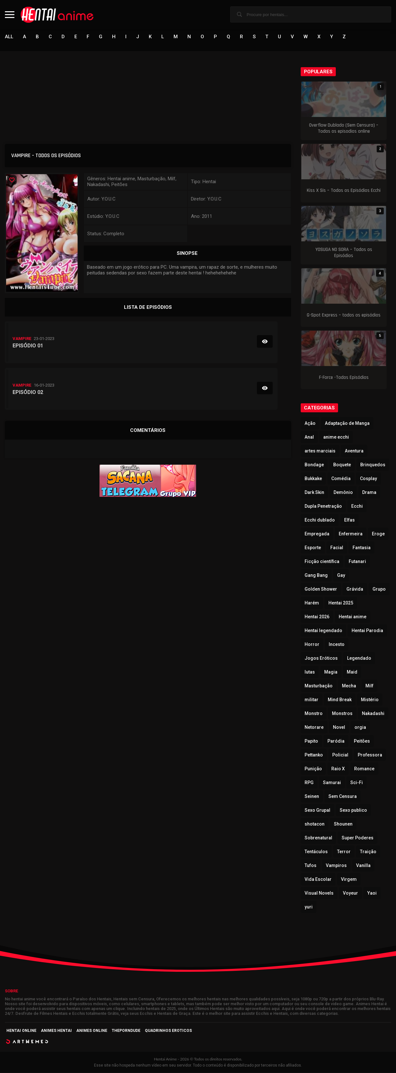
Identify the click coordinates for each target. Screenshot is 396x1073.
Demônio (343, 493)
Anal (309, 437)
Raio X (338, 769)
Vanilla (363, 866)
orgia (360, 727)
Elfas (349, 520)
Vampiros (336, 866)
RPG (309, 783)
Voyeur (350, 893)
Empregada (317, 534)
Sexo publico (353, 810)
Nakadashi (373, 714)
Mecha (349, 686)
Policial (340, 755)
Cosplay (368, 479)
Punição (313, 769)
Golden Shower (321, 589)
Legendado (359, 658)
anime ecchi (336, 437)
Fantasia (362, 548)
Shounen (343, 824)
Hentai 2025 (340, 603)
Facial (336, 548)
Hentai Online (21, 1031)
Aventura (354, 451)
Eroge (378, 534)
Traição (368, 852)
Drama (369, 493)
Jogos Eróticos (321, 658)
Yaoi (372, 893)
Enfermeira (351, 534)
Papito (311, 741)
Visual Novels (319, 893)
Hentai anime (352, 617)
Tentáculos (316, 852)
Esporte (313, 548)
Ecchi (357, 506)
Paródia (335, 741)
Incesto (336, 645)
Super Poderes (357, 838)
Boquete (342, 465)
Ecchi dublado (320, 520)
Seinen (312, 797)
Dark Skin (314, 493)
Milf (369, 686)
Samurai (332, 783)
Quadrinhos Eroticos (168, 1031)
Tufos (310, 866)
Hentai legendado (323, 631)
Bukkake (313, 479)
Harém (312, 603)
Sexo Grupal (317, 810)
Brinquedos (372, 465)
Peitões (362, 741)
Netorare (314, 727)
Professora (370, 755)
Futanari (357, 562)
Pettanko (314, 755)
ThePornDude (126, 1031)
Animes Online (91, 1031)
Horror (312, 645)
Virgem (349, 879)
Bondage (314, 465)
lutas (310, 672)
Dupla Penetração (323, 506)
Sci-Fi (356, 783)
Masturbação (319, 686)
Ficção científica (322, 562)
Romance (364, 769)
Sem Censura (342, 797)
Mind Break (340, 700)
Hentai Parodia (367, 631)
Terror (344, 852)
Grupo (379, 589)
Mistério (370, 700)
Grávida (354, 589)
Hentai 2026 (317, 617)
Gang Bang (316, 575)
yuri (309, 907)
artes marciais (320, 451)
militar (311, 700)
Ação (310, 423)
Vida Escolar (318, 879)
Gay (341, 575)
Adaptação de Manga (347, 423)
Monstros (342, 714)
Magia (330, 672)
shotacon (315, 824)
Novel (339, 727)
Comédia (341, 479)
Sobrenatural (318, 838)
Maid (352, 672)
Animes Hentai (56, 1031)
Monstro (314, 714)
